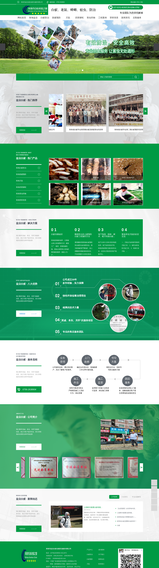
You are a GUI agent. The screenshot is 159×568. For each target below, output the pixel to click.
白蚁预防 (90, 559)
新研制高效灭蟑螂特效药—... (126, 517)
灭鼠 (68, 17)
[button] (76, 70)
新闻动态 (101, 559)
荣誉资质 (114, 17)
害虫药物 (91, 17)
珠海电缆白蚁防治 (96, 202)
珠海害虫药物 (21, 194)
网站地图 (133, 2)
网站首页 (22, 17)
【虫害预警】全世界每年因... (126, 509)
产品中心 (90, 549)
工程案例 (102, 17)
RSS (138, 2)
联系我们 (101, 564)
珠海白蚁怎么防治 (128, 202)
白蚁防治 (45, 17)
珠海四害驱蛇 (21, 187)
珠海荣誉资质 (21, 200)
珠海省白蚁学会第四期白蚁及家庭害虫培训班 (87, 129)
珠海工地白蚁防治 (128, 177)
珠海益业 (33, 17)
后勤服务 (137, 17)
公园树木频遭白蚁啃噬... (93, 507)
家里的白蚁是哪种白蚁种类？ (126, 522)
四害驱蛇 (79, 17)
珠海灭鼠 (19, 181)
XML (141, 2)
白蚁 (118, 526)
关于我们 (101, 554)
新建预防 (56, 17)
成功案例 (101, 549)
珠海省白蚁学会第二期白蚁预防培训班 (129, 129)
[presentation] (2, 46)
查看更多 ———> (27, 130)
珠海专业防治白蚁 (64, 202)
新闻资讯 (125, 17)
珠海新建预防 (21, 174)
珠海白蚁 (96, 177)
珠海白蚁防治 (21, 168)
